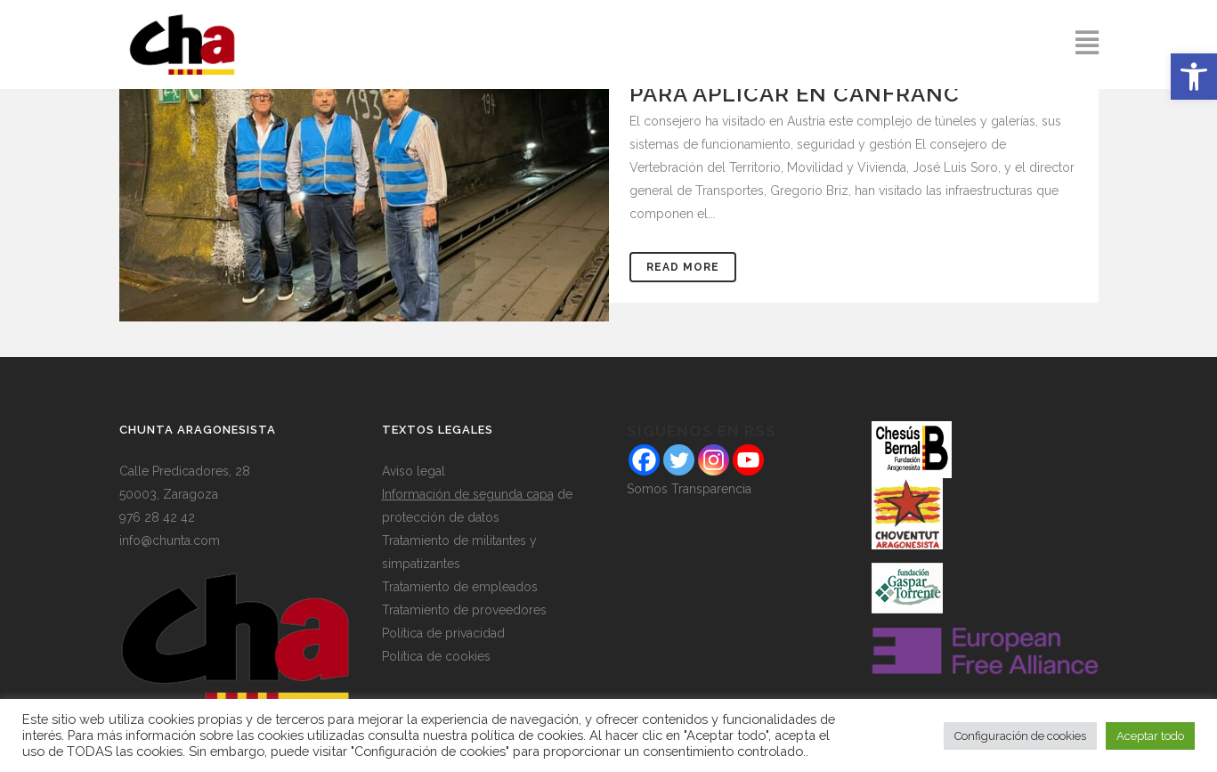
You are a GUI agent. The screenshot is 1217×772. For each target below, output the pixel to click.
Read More (682, 267)
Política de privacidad (443, 633)
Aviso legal (413, 471)
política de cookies (527, 735)
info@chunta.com (169, 540)
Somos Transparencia (689, 489)
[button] (1194, 76)
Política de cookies (436, 656)
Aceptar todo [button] (1150, 736)
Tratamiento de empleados (460, 587)
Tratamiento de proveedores (464, 610)
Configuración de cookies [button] (1020, 736)
